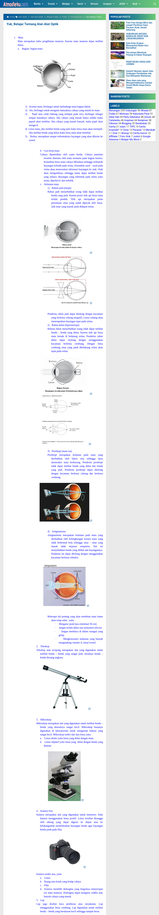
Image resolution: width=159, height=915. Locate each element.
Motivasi (124, 113)
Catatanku (114, 120)
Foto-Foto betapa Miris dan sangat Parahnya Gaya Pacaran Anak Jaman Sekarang (139, 26)
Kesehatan (141, 123)
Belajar (68, 4)
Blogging (127, 123)
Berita (39, 4)
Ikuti (136, 4)
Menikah (150, 129)
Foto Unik (125, 136)
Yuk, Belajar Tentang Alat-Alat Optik (32, 24)
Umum (147, 117)
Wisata (94, 3)
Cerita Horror (140, 133)
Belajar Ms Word (130, 139)
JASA (124, 4)
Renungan (114, 110)
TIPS (132, 126)
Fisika (112, 113)
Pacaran (137, 129)
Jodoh (136, 136)
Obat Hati (114, 117)
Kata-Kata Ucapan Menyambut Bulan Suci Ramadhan (137, 45)
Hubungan (131, 110)
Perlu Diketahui (131, 117)
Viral (114, 133)
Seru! (82, 4)
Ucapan (109, 4)
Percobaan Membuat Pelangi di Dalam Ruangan (139, 53)
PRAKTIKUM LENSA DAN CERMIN (138, 63)
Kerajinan (143, 120)
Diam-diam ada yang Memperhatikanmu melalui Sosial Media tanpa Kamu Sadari (139, 84)
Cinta (126, 129)
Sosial (53, 4)
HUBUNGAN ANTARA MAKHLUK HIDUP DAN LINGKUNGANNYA (137, 36)
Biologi (125, 133)
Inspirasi (129, 120)
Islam (123, 126)
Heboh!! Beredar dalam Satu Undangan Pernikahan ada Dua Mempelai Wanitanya (139, 73)
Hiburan (113, 123)
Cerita (112, 126)
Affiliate (113, 136)
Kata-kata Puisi (141, 113)
